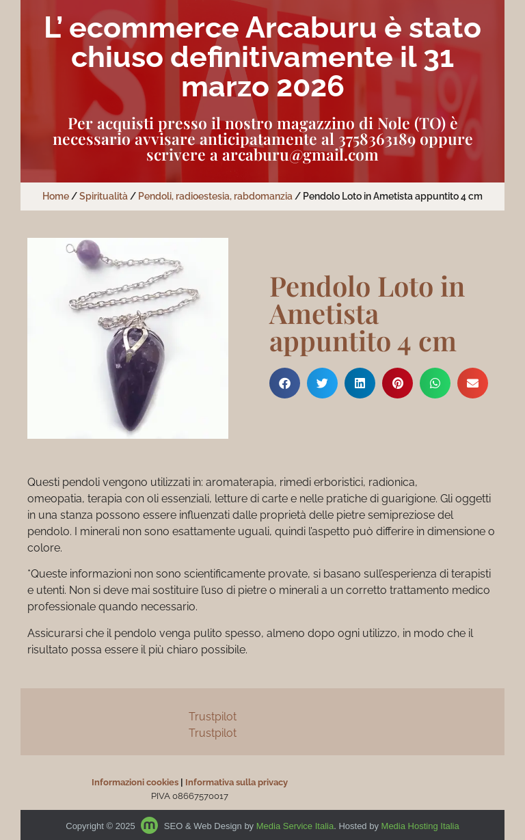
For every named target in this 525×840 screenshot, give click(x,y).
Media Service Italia (295, 826)
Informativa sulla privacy (236, 782)
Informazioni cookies (135, 782)
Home (55, 196)
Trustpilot (213, 716)
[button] (284, 383)
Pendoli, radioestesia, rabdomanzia (215, 196)
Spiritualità (103, 196)
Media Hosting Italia (420, 826)
